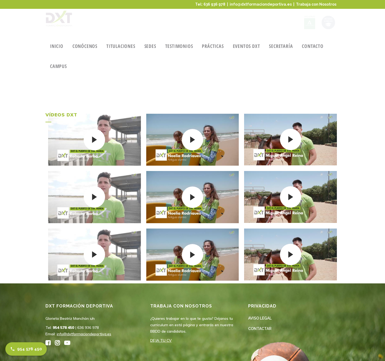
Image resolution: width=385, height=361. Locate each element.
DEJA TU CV (161, 340)
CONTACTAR (259, 328)
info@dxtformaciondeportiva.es (261, 4)
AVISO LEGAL (260, 318)
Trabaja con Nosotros (316, 4)
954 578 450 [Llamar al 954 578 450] (26, 349)
